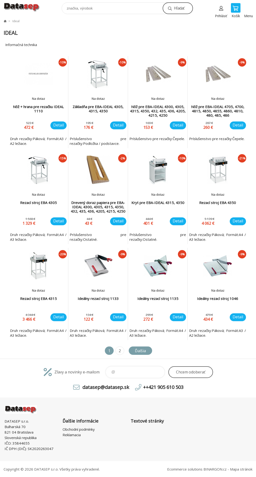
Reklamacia (72, 434)
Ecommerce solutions (185, 469)
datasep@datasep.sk (105, 387)
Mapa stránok (241, 469)
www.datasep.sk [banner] (25, 7)
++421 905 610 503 (163, 387)
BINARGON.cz (215, 469)
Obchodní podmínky (79, 429)
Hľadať (179, 8)
